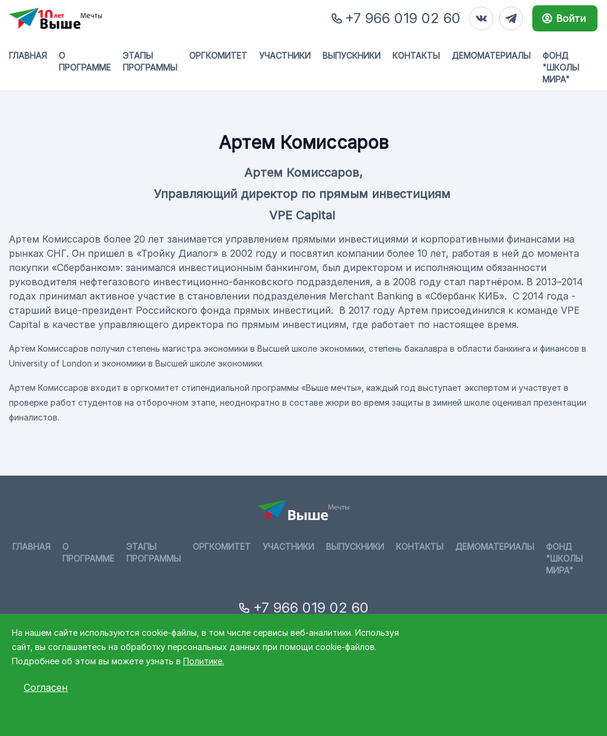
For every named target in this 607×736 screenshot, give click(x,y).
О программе (85, 61)
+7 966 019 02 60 (403, 18)
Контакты (416, 55)
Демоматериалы (491, 55)
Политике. (203, 661)
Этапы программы (150, 61)
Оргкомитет (218, 55)
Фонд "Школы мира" (560, 67)
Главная (28, 55)
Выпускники (351, 55)
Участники (285, 55)
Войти (563, 18)
